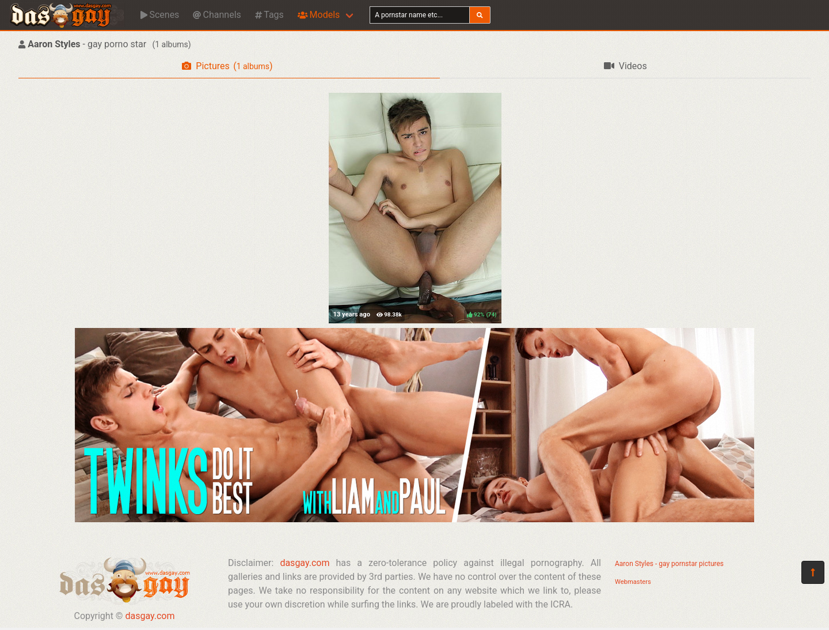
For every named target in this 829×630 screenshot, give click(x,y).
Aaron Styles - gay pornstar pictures (669, 564)
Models (319, 14)
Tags (269, 14)
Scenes (159, 14)
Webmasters (633, 582)
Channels (217, 14)
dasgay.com (149, 615)
